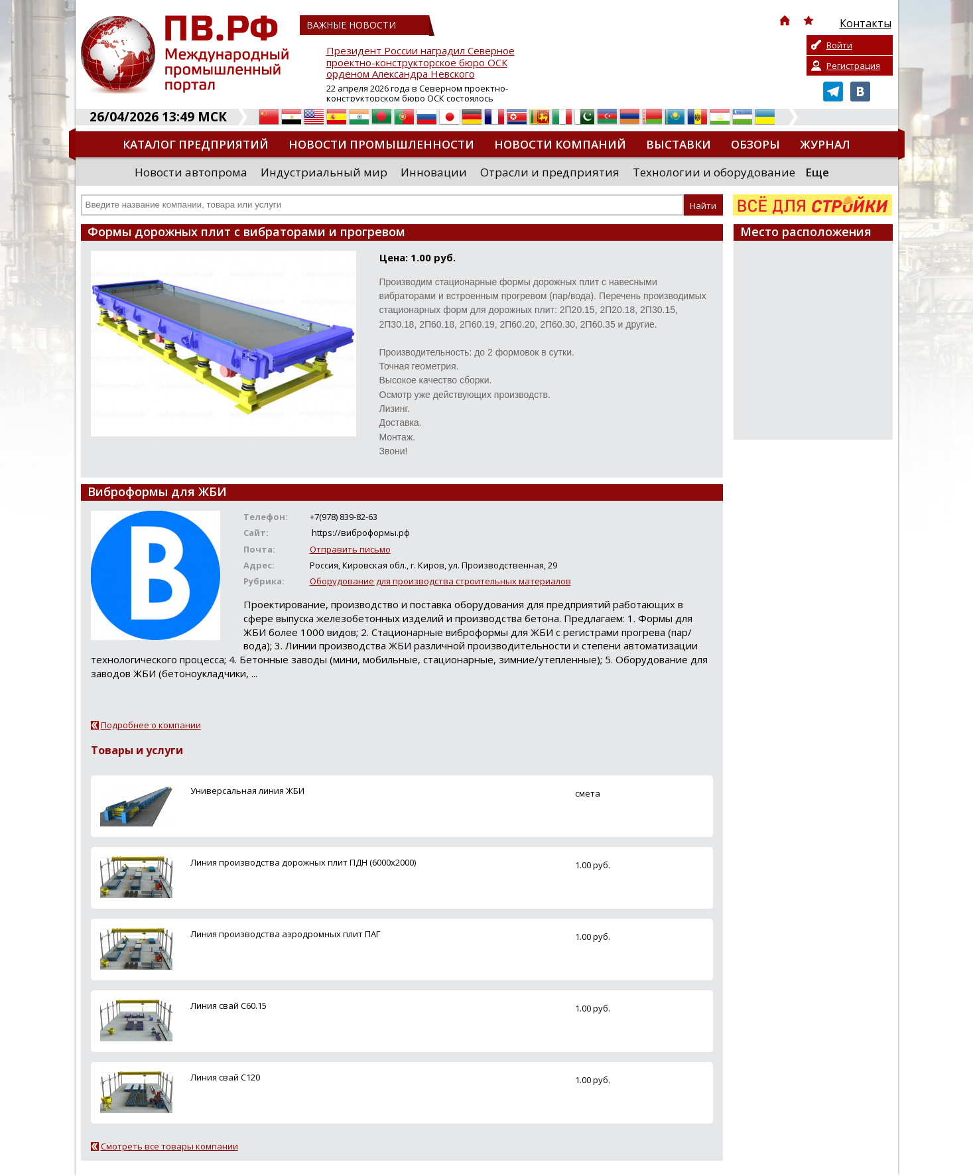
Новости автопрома (191, 172)
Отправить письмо (350, 549)
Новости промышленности (381, 144)
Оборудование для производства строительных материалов (440, 581)
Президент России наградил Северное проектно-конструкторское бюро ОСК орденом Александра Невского (420, 62)
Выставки (678, 144)
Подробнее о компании (151, 725)
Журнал (825, 144)
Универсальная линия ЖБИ (247, 791)
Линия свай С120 (225, 1077)
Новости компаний (560, 144)
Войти (839, 45)
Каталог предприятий (196, 144)
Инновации (434, 172)
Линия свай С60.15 (228, 1006)
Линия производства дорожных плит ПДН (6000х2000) (303, 862)
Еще (817, 172)
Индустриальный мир (324, 172)
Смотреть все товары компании (169, 1146)
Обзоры (755, 144)
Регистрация (853, 66)
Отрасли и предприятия (549, 172)
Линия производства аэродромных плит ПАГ (285, 934)
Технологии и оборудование (714, 172)
